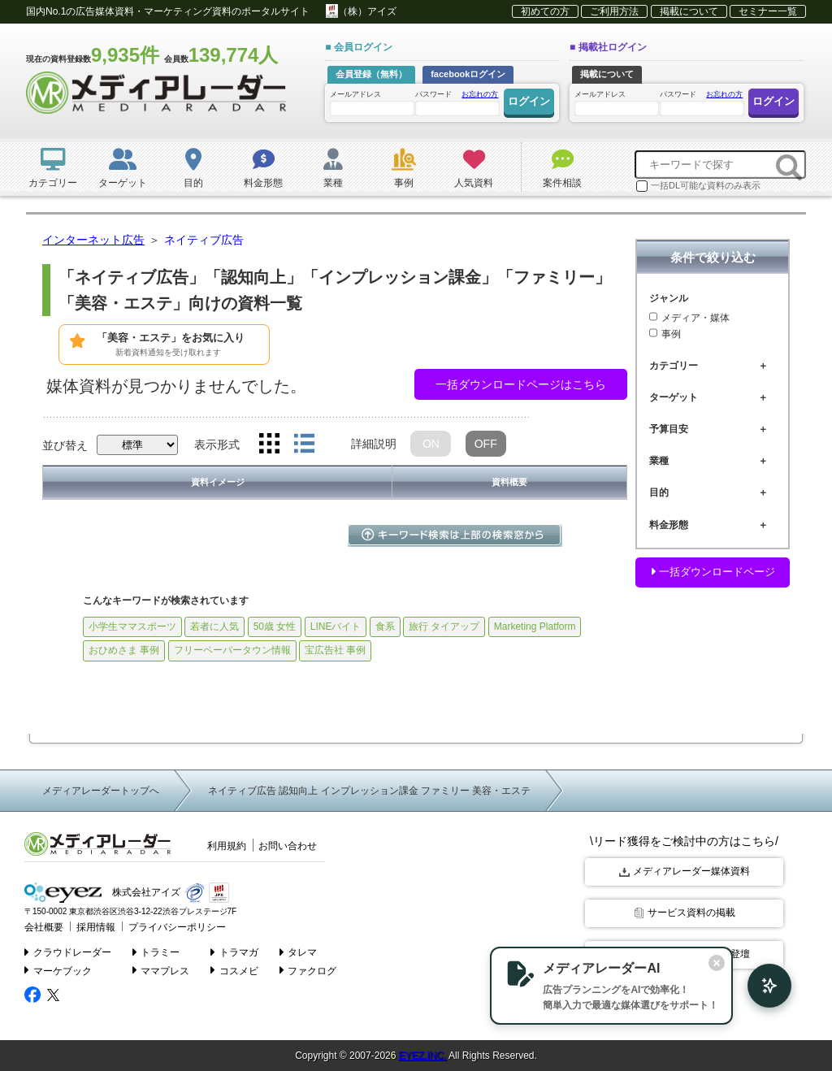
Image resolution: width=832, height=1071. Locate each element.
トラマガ (235, 949)
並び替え (65, 445)
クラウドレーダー (67, 949)
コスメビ (235, 968)
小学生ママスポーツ (132, 626)
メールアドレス (371, 102)
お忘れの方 (480, 94)
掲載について (689, 11)
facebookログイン (468, 74)
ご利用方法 (614, 11)
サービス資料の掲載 (684, 911)
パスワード (456, 102)
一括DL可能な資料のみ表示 (698, 186)
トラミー (156, 949)
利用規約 (226, 846)
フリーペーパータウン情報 (232, 650)
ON (431, 443)
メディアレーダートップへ (100, 790)
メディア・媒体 (689, 317)
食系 (385, 626)
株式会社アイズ (99, 892)
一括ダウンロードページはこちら (521, 384)
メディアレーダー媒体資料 (684, 871)
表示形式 (217, 444)
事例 (665, 334)
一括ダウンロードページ (712, 572)
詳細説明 (373, 443)
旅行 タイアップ (444, 626)
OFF (485, 443)
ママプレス (161, 968)
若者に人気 (214, 626)
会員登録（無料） (371, 74)
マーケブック (58, 968)
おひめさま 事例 (124, 650)
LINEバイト (336, 626)
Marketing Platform (535, 626)
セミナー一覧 (768, 11)
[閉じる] (692, 961)
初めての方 (545, 11)
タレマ (299, 949)
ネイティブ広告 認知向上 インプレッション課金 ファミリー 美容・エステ (369, 790)
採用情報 (91, 925)
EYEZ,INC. (423, 1054)
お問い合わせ (287, 846)
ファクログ (308, 968)
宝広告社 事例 (335, 650)
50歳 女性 (275, 626)
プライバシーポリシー (166, 925)
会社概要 (42, 925)
